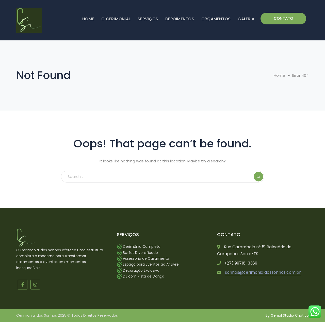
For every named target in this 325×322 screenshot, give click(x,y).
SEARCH (258, 176)
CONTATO (283, 18)
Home (279, 75)
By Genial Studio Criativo (287, 315)
